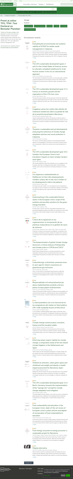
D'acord (68, 475)
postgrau (13, 32)
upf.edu (14, 1)
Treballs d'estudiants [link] (10, 15)
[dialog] (57, 473)
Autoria (30, 12)
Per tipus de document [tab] (30, 29)
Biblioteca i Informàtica (25, 468)
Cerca (54, 9)
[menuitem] (41, 4)
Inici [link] (1, 15)
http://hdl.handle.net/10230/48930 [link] (9, 47)
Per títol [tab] (57, 26)
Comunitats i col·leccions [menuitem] (30, 4)
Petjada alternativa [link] (39, 448)
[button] (71, 1)
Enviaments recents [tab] (28, 26)
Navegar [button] (41, 4)
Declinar (63, 475)
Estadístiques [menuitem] (50, 4)
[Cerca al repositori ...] (33, 9)
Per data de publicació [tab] (40, 26)
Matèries (42, 12)
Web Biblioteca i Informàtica (6, 0)
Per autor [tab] (50, 26)
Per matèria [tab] (64, 26)
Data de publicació (21, 12)
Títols (36, 12)
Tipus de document (51, 12)
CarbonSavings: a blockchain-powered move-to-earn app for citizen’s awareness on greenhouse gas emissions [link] (49, 265)
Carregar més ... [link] (28, 463)
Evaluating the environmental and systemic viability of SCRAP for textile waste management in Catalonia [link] (49, 46)
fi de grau (8, 32)
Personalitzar (47, 475)
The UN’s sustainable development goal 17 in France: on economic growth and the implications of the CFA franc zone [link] (50, 91)
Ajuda (20, 1)
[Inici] (8, 4)
